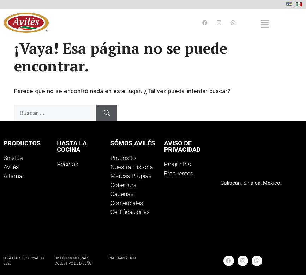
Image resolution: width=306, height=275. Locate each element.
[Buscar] (106, 113)
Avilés (11, 167)
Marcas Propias (131, 175)
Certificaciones (130, 211)
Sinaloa (13, 157)
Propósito (123, 157)
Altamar (14, 175)
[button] (265, 24)
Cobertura (123, 185)
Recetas (67, 164)
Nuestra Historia (131, 167)
